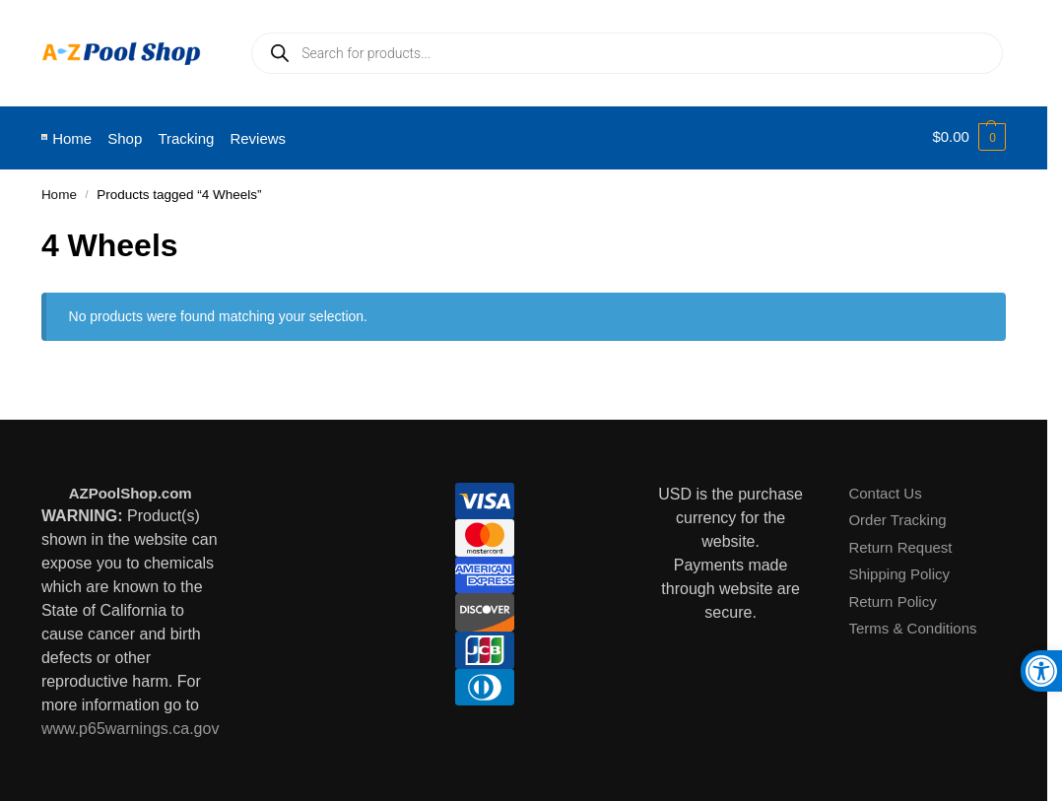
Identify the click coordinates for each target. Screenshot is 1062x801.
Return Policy (892, 597)
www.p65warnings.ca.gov (130, 725)
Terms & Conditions (912, 625)
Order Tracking (897, 516)
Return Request (900, 543)
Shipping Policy (899, 571)
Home (59, 191)
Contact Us (884, 489)
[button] (969, 137)
